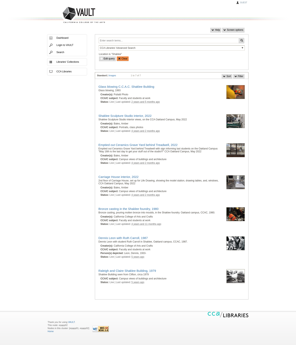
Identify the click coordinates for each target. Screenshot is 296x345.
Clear (122, 58)
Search (60, 52)
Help (215, 29)
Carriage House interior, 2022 (119, 177)
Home (51, 331)
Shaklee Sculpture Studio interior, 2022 (125, 115)
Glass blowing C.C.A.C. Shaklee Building (126, 86)
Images (112, 75)
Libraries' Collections (68, 61)
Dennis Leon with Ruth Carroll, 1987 (123, 238)
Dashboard (63, 37)
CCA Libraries (64, 71)
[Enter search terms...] (169, 40)
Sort (227, 76)
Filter (238, 76)
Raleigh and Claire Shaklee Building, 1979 (127, 270)
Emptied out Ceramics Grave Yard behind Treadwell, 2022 (138, 145)
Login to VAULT (65, 45)
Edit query (107, 58)
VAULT (68, 15)
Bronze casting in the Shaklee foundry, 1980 (129, 209)
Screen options (233, 29)
